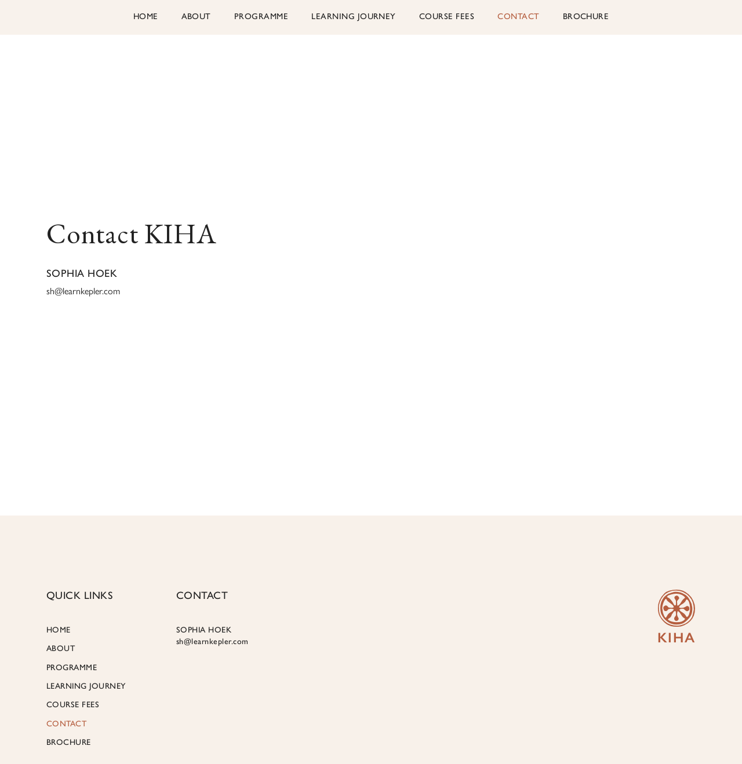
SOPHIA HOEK (212, 635)
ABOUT (196, 16)
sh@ (83, 291)
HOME (145, 16)
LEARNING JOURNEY (353, 16)
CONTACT (518, 16)
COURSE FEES (446, 16)
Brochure (586, 16)
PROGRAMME (261, 16)
